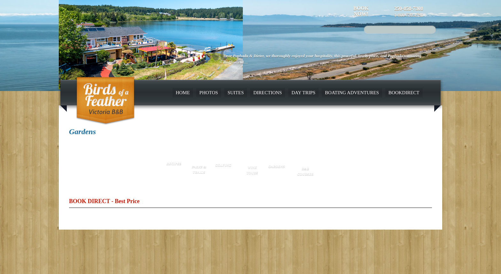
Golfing (223, 165)
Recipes (173, 163)
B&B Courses (305, 171)
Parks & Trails (199, 169)
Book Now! (361, 11)
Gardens (276, 166)
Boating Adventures (352, 92)
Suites (235, 92)
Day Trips (303, 92)
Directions (267, 92)
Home (183, 92)
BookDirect (404, 92)
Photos (208, 92)
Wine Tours (252, 170)
